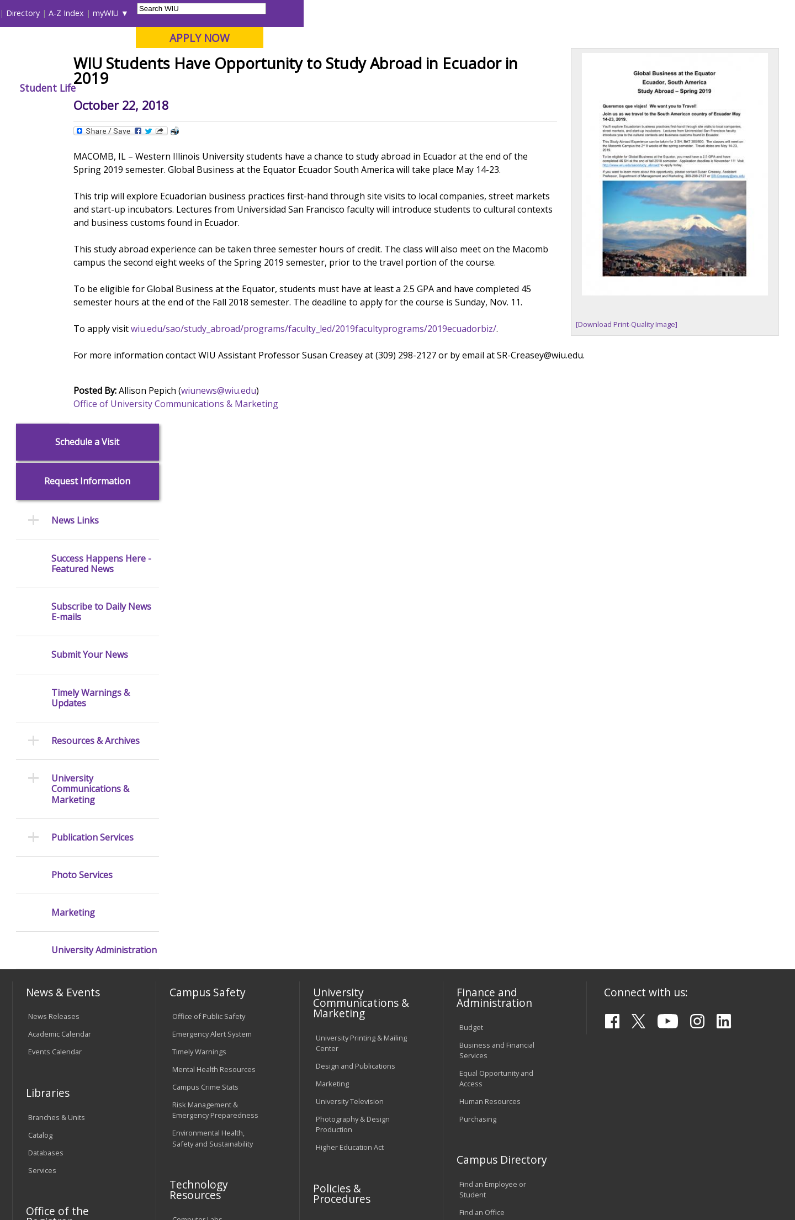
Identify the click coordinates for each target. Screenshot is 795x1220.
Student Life (539, 87)
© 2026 (43, 1183)
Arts (357, 87)
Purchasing (477, 825)
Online (316, 66)
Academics (164, 87)
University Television (350, 807)
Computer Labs (197, 926)
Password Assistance (207, 961)
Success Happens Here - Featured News (101, 269)
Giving (472, 87)
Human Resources (490, 807)
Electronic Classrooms (208, 943)
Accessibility (55, 1134)
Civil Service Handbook (353, 1021)
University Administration (104, 656)
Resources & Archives (95, 446)
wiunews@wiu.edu (311, 511)
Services (42, 876)
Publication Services (92, 543)
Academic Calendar (59, 740)
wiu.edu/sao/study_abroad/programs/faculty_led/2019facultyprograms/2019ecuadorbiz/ (407, 449)
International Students (169, 13)
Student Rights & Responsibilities (343, 1043)
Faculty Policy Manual (350, 975)
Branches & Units (56, 823)
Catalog (40, 841)
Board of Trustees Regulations (346, 952)
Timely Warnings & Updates (90, 403)
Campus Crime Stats (205, 793)
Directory (514, 13)
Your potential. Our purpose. (126, 66)
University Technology (208, 996)
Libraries (403, 13)
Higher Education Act (350, 853)
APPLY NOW (691, 38)
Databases (45, 858)
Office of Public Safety (208, 722)
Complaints (334, 1066)
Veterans (249, 1134)
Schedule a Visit (87, 147)
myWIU (597, 13)
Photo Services (82, 580)
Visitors (106, 13)
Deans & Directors (489, 936)
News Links (75, 226)
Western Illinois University (176, 47)
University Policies (345, 929)
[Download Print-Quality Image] (630, 402)
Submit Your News (89, 361)
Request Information (87, 187)
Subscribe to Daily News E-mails (101, 317)
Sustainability (188, 1134)
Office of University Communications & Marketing (269, 525)
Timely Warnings (199, 758)
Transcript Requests (61, 952)
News (235, 113)
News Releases (54, 722)
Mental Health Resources (214, 775)
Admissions (238, 87)
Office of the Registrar (57, 922)
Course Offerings (458, 13)
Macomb (215, 66)
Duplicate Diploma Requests (58, 975)
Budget (471, 733)
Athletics (412, 87)
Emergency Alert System (212, 740)
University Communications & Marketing (90, 495)
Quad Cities (268, 66)
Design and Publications (355, 772)
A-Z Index (557, 13)
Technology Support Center (217, 978)
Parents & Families (50, 13)
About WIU (89, 87)
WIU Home (196, 113)
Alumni (306, 87)
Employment (120, 1134)
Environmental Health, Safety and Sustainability (212, 844)
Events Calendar (55, 758)
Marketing (73, 618)
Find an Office (482, 918)
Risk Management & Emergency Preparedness (215, 816)
